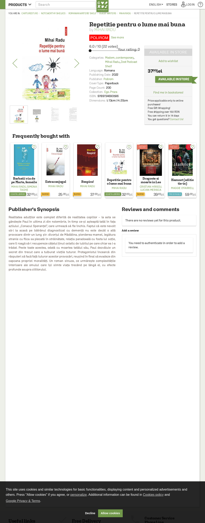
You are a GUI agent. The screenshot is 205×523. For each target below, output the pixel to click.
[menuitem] (156, 4)
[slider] (114, 50)
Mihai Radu (125, 13)
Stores (171, 4)
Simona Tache (28, 188)
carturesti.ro (29, 13)
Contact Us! (176, 119)
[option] (45, 63)
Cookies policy (153, 494)
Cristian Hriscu (151, 186)
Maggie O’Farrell (182, 188)
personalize (78, 494)
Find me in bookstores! (168, 92)
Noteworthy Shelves (53, 13)
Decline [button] (90, 513)
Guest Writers (107, 13)
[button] (72, 4)
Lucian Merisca (150, 189)
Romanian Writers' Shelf (82, 13)
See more (106, 37)
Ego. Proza (110, 92)
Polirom (109, 79)
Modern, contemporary (119, 57)
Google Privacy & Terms (23, 501)
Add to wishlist (168, 61)
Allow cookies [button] (110, 513)
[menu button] (19, 4)
